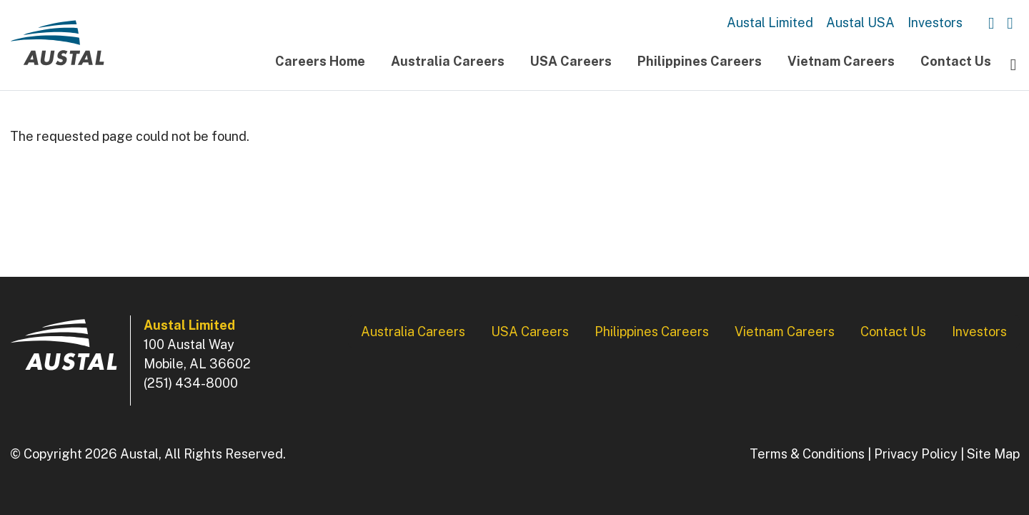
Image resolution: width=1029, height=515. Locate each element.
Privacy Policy (916, 453)
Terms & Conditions (807, 453)
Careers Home (320, 61)
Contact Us (955, 61)
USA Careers (571, 61)
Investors (935, 22)
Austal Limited (770, 22)
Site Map (993, 453)
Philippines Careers (699, 61)
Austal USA (860, 22)
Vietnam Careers (841, 61)
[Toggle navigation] (1013, 64)
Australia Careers (447, 61)
